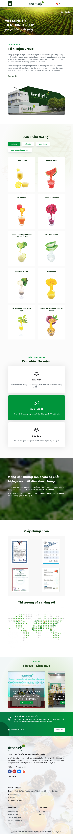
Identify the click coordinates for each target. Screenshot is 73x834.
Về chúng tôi (13, 811)
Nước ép (14, 144)
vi (58, 4)
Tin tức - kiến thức (15, 821)
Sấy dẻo (28, 144)
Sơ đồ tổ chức (13, 814)
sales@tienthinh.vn (17, 797)
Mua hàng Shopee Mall (20, 150)
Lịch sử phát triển (14, 818)
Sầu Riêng (43, 144)
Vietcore (61, 832)
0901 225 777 (15, 794)
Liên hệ (10, 824)
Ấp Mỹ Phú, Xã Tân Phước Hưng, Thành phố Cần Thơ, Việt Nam (34, 791)
